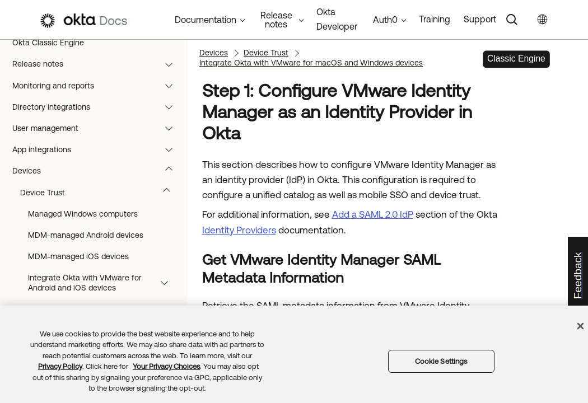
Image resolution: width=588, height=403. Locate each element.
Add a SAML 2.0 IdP (372, 214)
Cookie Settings (441, 361)
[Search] (512, 20)
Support (480, 19)
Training (434, 19)
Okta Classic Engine (48, 42)
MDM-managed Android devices (85, 235)
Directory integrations (97, 107)
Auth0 (385, 20)
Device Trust (100, 192)
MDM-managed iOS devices (78, 256)
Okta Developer (336, 19)
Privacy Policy (60, 366)
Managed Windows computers (83, 213)
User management (97, 128)
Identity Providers (239, 230)
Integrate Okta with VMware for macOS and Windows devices (311, 62)
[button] (171, 63)
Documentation (205, 20)
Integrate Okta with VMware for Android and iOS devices (103, 282)
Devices (97, 170)
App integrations (97, 149)
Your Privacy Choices (166, 366)
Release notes (97, 63)
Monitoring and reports (97, 85)
